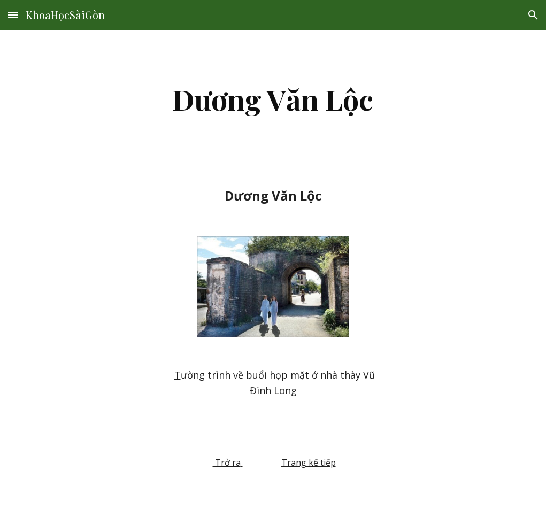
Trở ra (227, 462)
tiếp (327, 462)
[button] (13, 14)
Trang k (297, 462)
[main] (273, 99)
